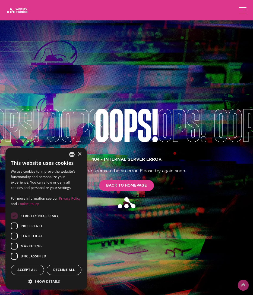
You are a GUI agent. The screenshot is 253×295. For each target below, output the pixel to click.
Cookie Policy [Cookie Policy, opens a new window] (28, 204)
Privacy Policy (69, 198)
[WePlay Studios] (17, 10)
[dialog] (46, 219)
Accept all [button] (27, 269)
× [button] (79, 154)
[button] (46, 281)
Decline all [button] (64, 269)
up (243, 285)
